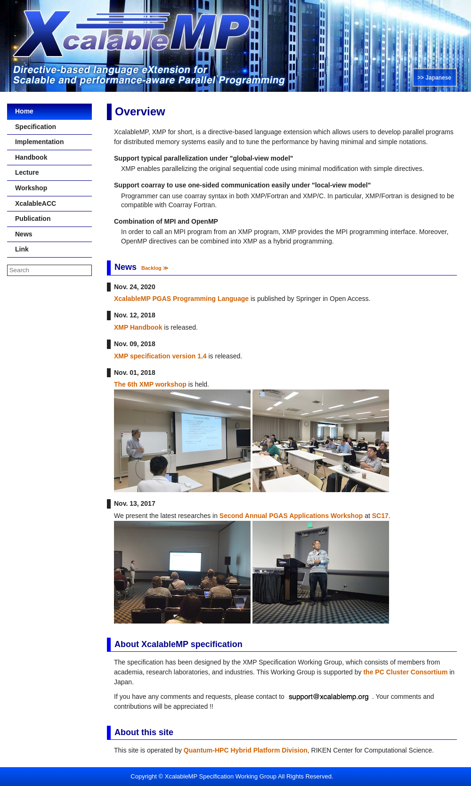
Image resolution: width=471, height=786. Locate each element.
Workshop (27, 188)
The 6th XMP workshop (150, 384)
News (20, 234)
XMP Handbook (138, 327)
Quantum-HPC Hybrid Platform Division (246, 750)
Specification (32, 126)
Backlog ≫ (155, 268)
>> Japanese (434, 77)
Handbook (27, 157)
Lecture (23, 172)
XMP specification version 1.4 (160, 356)
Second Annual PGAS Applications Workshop (291, 515)
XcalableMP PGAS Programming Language (181, 298)
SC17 (380, 515)
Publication (29, 218)
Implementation (36, 142)
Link (18, 249)
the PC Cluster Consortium (405, 672)
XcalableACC (32, 203)
